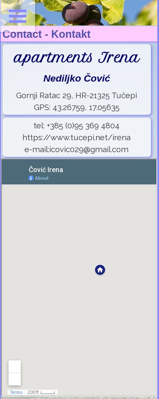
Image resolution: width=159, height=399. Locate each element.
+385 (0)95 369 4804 (83, 125)
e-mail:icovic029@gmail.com (76, 149)
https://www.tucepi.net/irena (76, 137)
